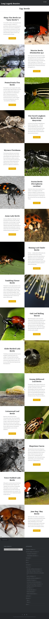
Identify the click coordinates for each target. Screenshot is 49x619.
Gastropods (28, 564)
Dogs (28, 600)
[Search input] (11, 549)
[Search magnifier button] (21, 549)
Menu (45, 1)
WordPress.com (33, 616)
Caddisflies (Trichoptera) (31, 580)
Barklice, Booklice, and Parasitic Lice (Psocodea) (35, 572)
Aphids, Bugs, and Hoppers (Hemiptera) (34, 570)
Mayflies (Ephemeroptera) (31, 593)
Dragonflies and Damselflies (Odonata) (34, 585)
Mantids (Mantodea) (30, 591)
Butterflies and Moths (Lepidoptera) (33, 578)
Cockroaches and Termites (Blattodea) (33, 582)
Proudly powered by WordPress (18, 616)
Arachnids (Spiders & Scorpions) (31, 551)
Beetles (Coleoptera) (30, 576)
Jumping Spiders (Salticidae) (32, 555)
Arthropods (28, 557)
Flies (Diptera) (29, 587)
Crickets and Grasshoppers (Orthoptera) (34, 583)
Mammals (27, 598)
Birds (27, 560)
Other (27, 604)
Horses (28, 602)
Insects (27, 567)
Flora (27, 562)
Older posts (4, 539)
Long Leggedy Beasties (10, 3)
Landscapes (28, 595)
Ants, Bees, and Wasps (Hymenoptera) (33, 568)
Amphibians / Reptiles (30, 549)
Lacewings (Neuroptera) (31, 589)
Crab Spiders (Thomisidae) (31, 553)
